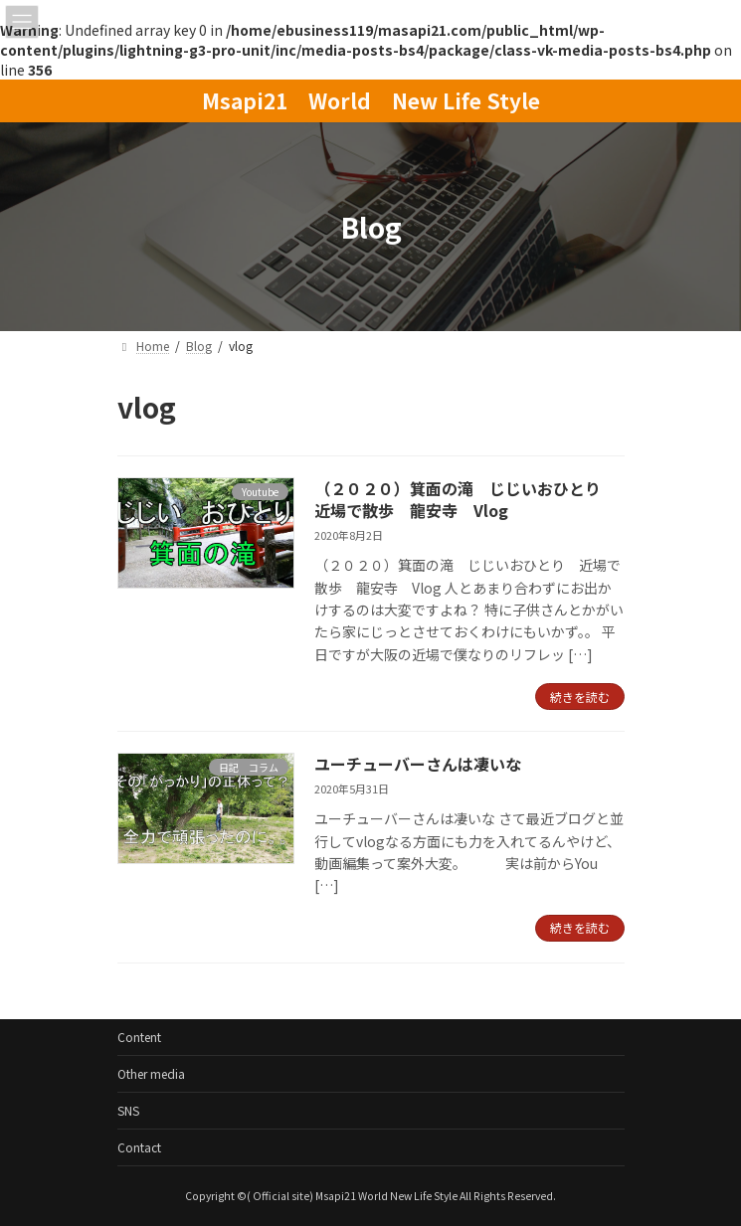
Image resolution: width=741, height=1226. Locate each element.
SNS (128, 1110)
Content (139, 1036)
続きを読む (580, 696)
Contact (139, 1146)
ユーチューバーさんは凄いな (417, 764)
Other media (151, 1073)
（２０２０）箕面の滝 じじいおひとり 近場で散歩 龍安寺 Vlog (465, 499)
